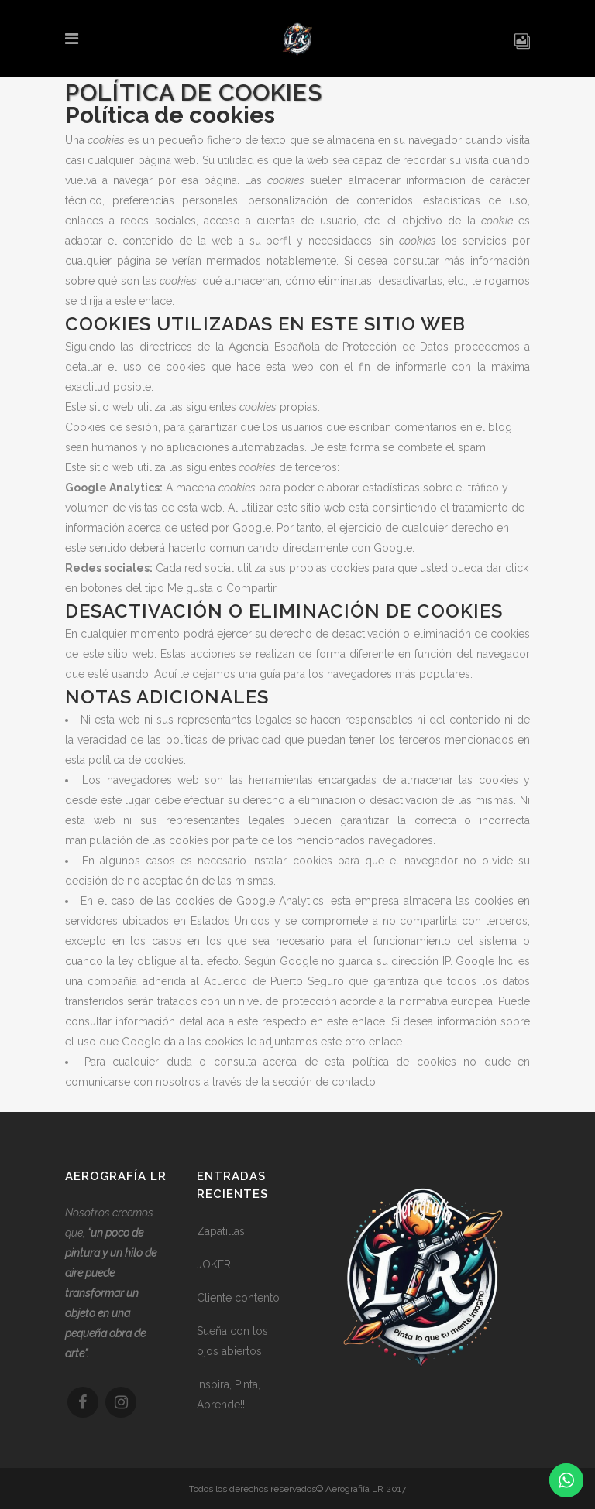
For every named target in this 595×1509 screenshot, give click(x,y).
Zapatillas (221, 1231)
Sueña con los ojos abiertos (232, 1341)
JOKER (214, 1264)
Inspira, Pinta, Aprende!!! (228, 1394)
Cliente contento (238, 1298)
